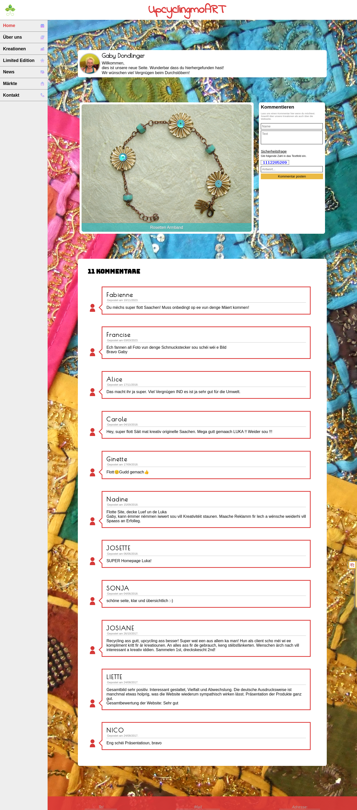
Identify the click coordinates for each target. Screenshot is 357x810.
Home (23, 25)
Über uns (23, 37)
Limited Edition (23, 60)
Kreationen (23, 48)
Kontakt (23, 95)
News (23, 71)
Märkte (23, 83)
